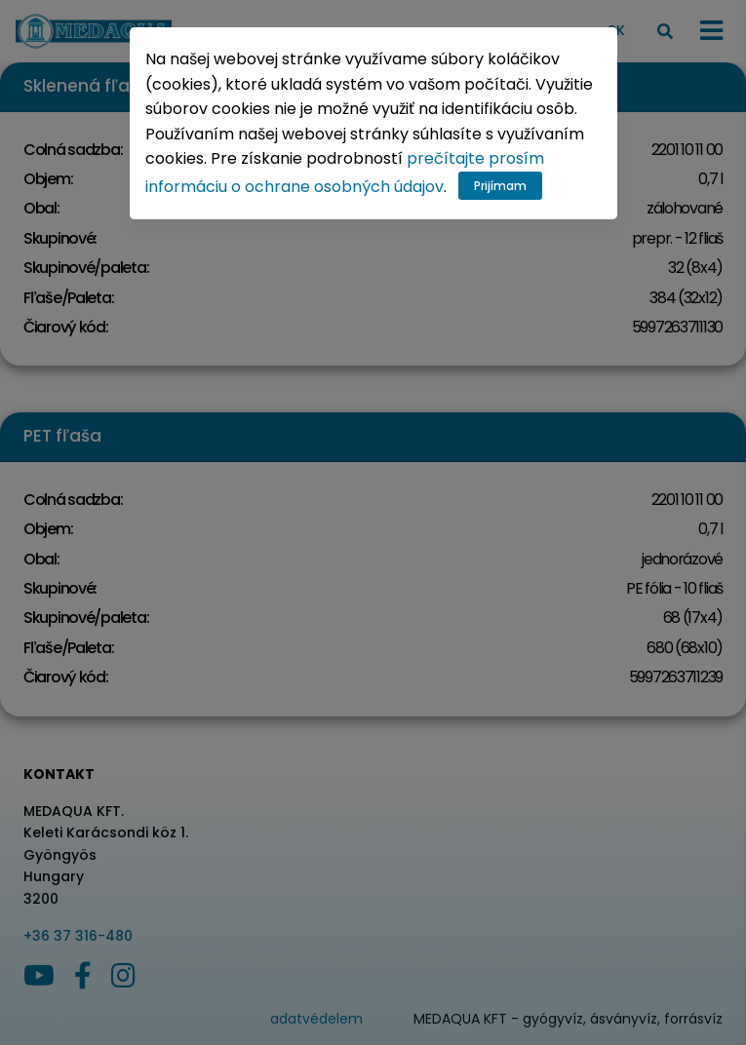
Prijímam (500, 185)
